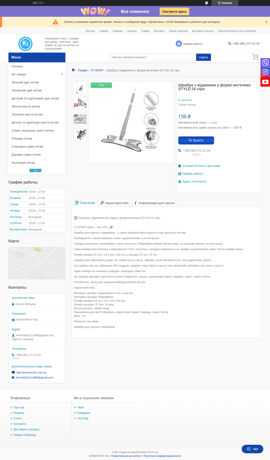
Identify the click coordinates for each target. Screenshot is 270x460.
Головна (132, 31)
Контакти (159, 31)
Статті (18, 418)
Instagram (83, 413)
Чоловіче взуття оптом (27, 114)
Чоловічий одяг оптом (27, 90)
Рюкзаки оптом (22, 138)
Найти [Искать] (203, 57)
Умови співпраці (178, 31)
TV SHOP (96, 70)
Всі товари (19, 74)
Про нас (90, 31)
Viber (80, 407)
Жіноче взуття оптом (26, 106)
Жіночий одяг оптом (25, 82)
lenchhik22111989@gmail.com (34, 377)
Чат (252, 449)
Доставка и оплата (203, 31)
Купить (198, 140)
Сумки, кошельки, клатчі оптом (33, 130)
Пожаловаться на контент (126, 456)
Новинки (118, 31)
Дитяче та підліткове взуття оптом (35, 122)
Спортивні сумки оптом (27, 146)
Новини (104, 31)
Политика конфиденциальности (162, 456)
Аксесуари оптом (23, 162)
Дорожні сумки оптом (26, 154)
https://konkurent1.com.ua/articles (237, 31)
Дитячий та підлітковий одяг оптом (35, 98)
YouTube (83, 418)
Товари (145, 31)
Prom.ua (153, 452)
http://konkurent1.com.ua (31, 372)
